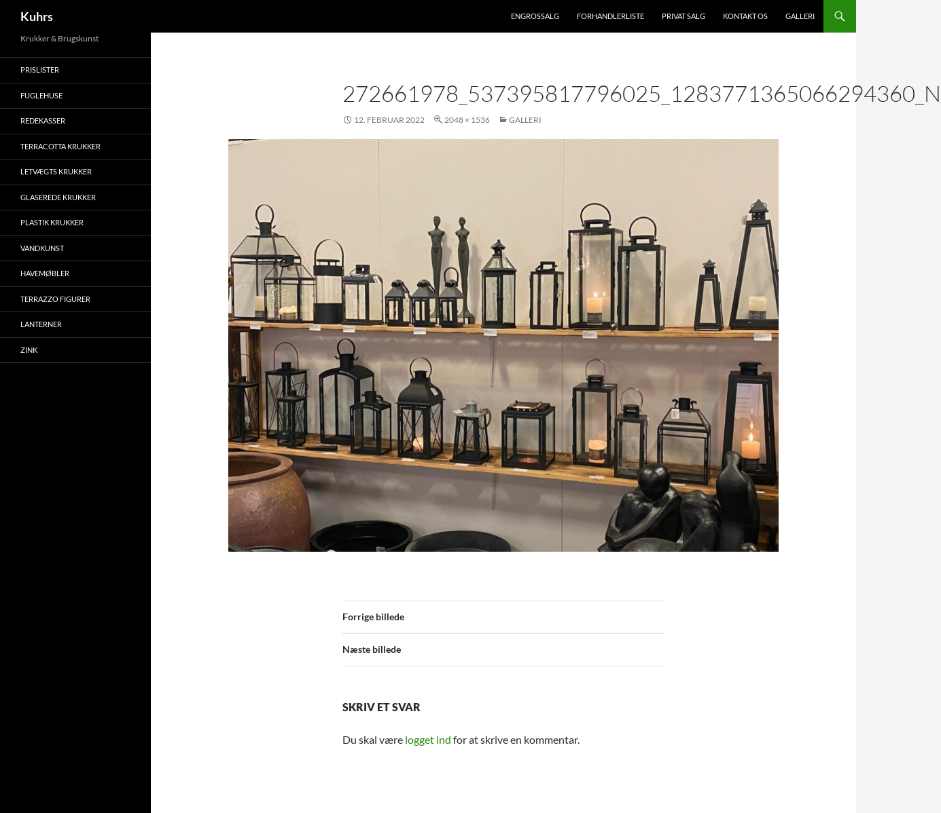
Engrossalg (535, 16)
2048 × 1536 (467, 120)
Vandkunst (42, 248)
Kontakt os (745, 16)
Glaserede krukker (58, 197)
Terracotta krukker (60, 146)
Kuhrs (36, 16)
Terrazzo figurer (55, 299)
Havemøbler (44, 273)
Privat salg (683, 16)
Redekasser (42, 120)
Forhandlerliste (610, 16)
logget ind (428, 739)
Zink (28, 349)
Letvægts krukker (56, 171)
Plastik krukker (52, 222)
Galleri (800, 16)
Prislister (39, 69)
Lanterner (41, 324)
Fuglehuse (41, 95)
